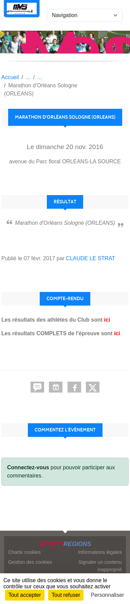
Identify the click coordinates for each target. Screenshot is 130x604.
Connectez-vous (28, 467)
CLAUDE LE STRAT (90, 258)
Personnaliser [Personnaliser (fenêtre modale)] (107, 595)
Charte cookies (24, 552)
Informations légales (100, 552)
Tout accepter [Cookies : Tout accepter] (24, 595)
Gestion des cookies (30, 562)
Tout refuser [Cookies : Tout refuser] (66, 595)
